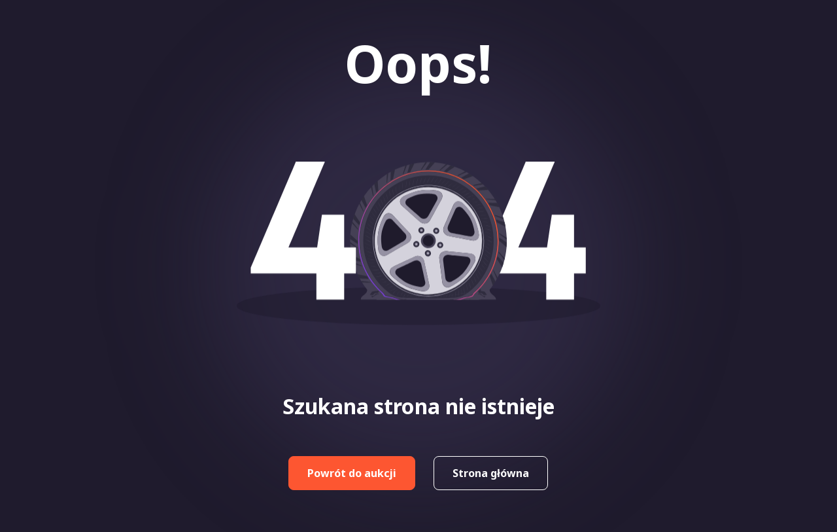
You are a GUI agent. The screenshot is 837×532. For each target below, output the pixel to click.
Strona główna (491, 473)
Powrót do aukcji (351, 473)
